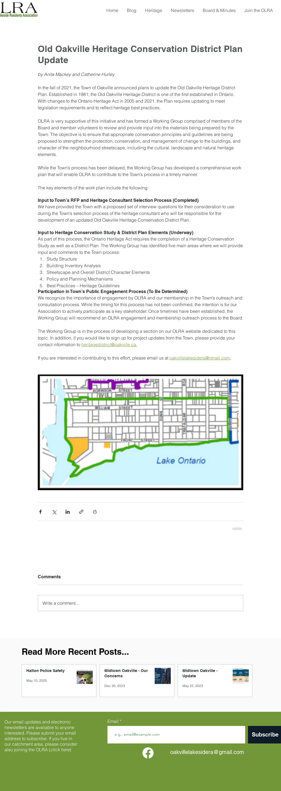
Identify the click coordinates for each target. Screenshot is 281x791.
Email (113, 721)
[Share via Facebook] (40, 511)
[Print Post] (94, 511)
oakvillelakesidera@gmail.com (207, 752)
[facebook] (148, 752)
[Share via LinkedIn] (67, 511)
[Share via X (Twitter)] (54, 511)
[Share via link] (81, 511)
